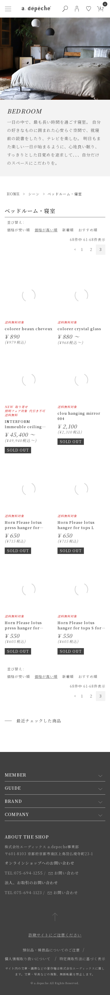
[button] (73, 250)
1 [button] (82, 249)
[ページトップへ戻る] (55, 917)
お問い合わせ (63, 873)
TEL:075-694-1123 (23, 892)
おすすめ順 (87, 229)
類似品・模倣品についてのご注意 (51, 949)
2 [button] (91, 249)
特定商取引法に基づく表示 (82, 958)
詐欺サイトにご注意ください (55, 935)
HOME (13, 193)
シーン (34, 193)
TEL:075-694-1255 (24, 873)
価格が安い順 (18, 229)
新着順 (68, 229)
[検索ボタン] (65, 9)
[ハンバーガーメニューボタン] (8, 8)
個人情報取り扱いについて (27, 958)
